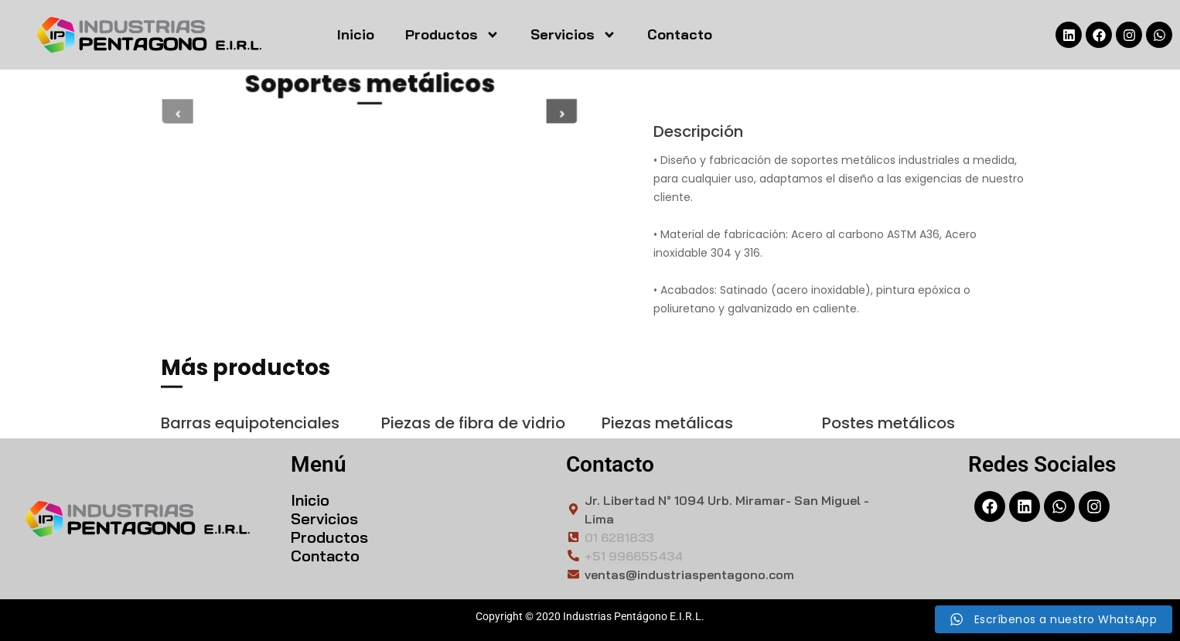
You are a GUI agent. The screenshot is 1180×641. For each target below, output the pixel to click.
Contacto (679, 34)
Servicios (573, 34)
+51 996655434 (634, 556)
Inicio (355, 34)
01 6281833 (619, 537)
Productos (452, 34)
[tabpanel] (370, 114)
